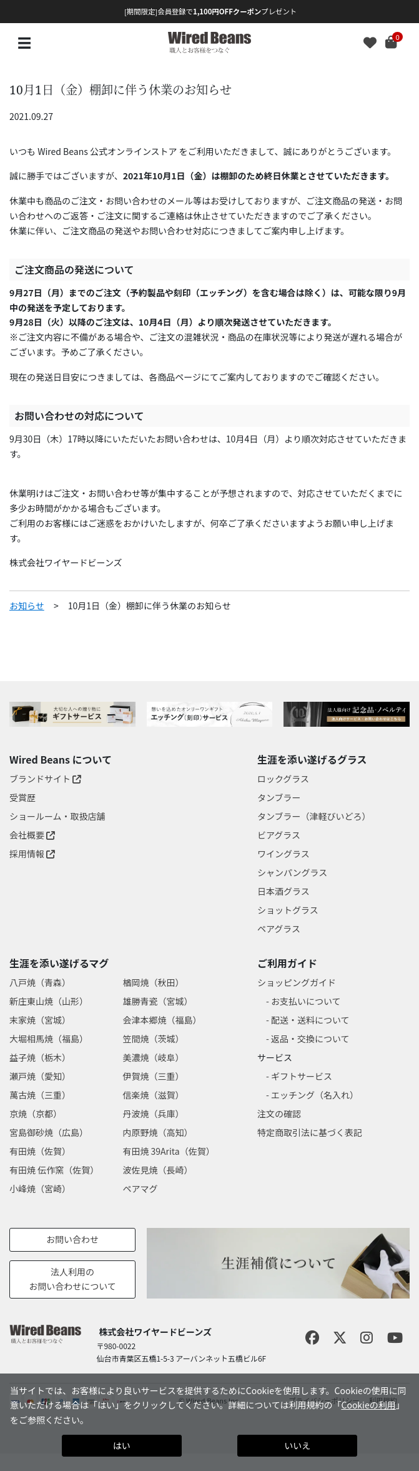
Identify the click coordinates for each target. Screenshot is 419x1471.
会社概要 (32, 835)
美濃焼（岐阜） (153, 1057)
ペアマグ (139, 1188)
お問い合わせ (72, 1239)
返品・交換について (310, 1038)
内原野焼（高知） (157, 1132)
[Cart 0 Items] (397, 43)
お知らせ (26, 605)
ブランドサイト (45, 778)
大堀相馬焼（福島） (48, 1038)
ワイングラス (283, 853)
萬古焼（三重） (40, 1095)
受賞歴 (22, 797)
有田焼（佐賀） (40, 1151)
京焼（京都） (35, 1113)
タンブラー (279, 797)
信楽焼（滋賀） (153, 1095)
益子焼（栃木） (40, 1057)
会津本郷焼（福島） (161, 1020)
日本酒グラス (283, 891)
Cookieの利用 (368, 1405)
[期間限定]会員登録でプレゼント (210, 11)
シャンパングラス (292, 872)
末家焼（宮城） (40, 1020)
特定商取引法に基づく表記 (309, 1132)
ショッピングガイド (296, 982)
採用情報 (32, 853)
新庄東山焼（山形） (48, 1001)
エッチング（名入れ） (314, 1095)
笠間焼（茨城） (153, 1038)
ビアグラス (278, 835)
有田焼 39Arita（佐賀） (168, 1151)
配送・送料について (310, 1020)
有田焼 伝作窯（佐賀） (54, 1170)
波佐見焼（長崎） (157, 1170)
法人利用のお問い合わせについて (72, 1279)
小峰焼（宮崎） (40, 1188)
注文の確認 (279, 1113)
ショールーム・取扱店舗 (57, 816)
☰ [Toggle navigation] (24, 42)
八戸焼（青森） (40, 982)
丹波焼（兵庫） (153, 1113)
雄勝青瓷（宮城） (157, 1001)
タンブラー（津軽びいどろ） (314, 816)
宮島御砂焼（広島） (48, 1132)
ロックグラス (283, 778)
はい (122, 1445)
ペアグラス (278, 928)
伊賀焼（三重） (153, 1076)
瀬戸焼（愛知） (40, 1076)
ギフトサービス (301, 1076)
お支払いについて (306, 1001)
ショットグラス (287, 910)
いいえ (297, 1445)
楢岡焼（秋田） (153, 982)
